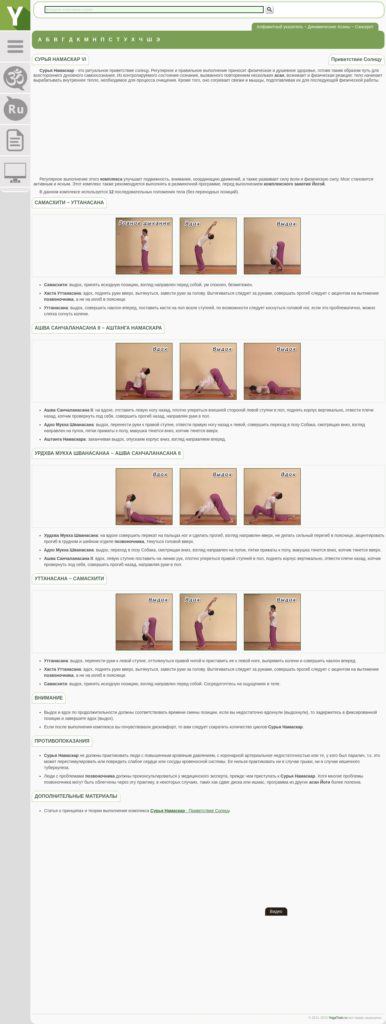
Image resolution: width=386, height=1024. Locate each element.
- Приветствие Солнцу (189, 810)
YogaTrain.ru (338, 1017)
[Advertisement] (208, 129)
